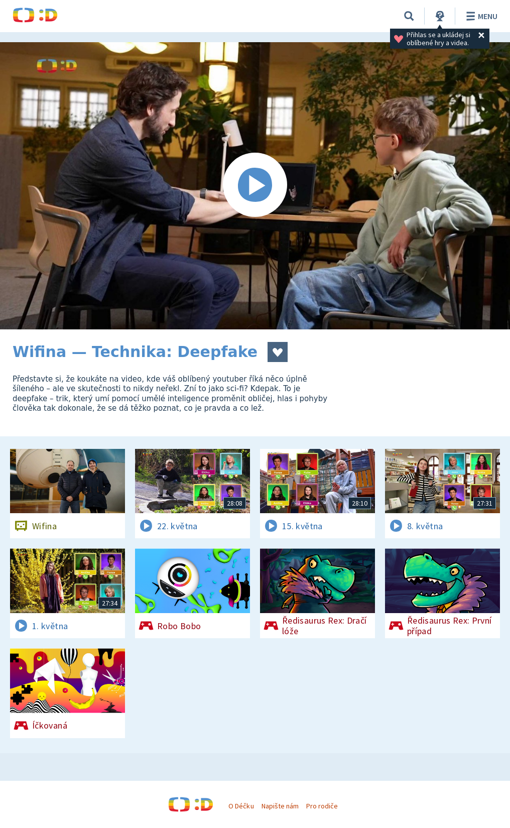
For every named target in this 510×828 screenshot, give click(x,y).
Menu (480, 16)
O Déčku (240, 805)
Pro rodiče (322, 805)
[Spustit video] (255, 185)
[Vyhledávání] (409, 16)
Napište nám (280, 805)
